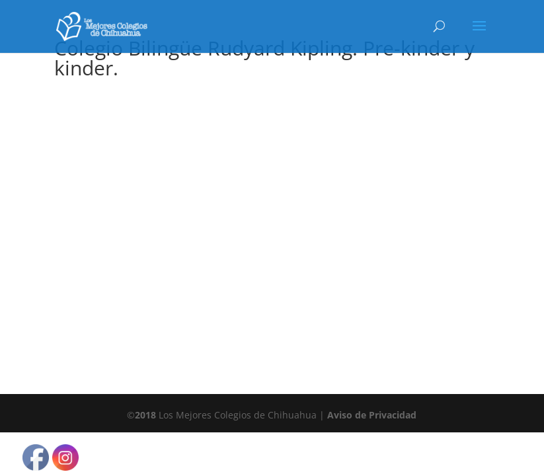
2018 (145, 415)
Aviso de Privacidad (371, 415)
